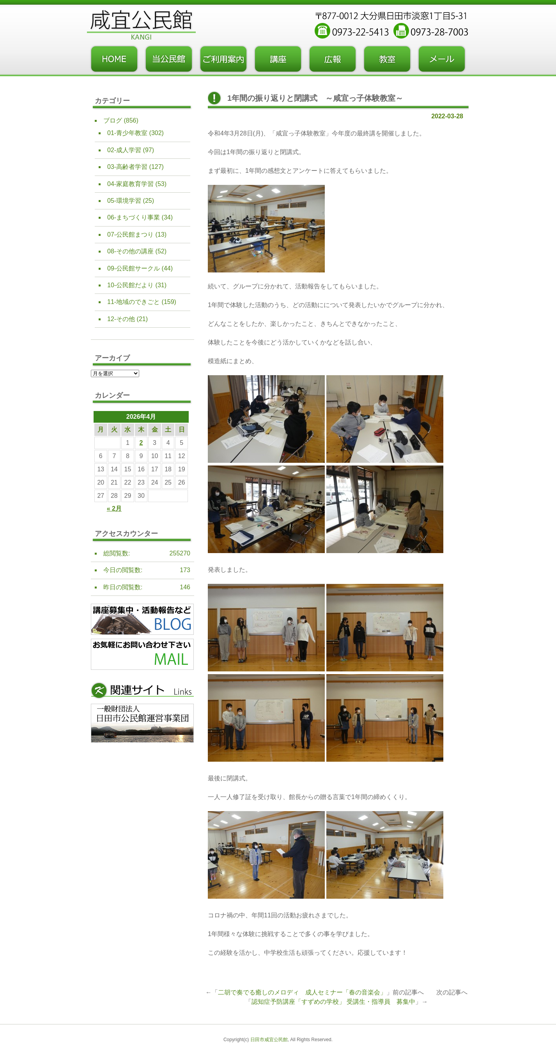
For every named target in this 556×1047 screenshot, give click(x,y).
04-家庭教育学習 (130, 184)
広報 (332, 59)
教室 (387, 59)
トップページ (114, 59)
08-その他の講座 (130, 251)
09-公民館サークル (133, 268)
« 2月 (114, 508)
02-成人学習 (124, 150)
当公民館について (169, 59)
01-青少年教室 (127, 133)
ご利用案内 (223, 59)
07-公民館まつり (130, 234)
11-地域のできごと (133, 302)
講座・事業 (278, 59)
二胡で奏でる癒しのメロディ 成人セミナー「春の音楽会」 (302, 992)
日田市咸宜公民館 (269, 1039)
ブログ (112, 120)
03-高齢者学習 (127, 166)
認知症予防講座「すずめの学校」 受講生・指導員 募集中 (333, 1001)
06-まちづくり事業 (133, 217)
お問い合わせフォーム (441, 59)
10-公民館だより (130, 285)
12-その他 (121, 319)
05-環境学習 (124, 200)
